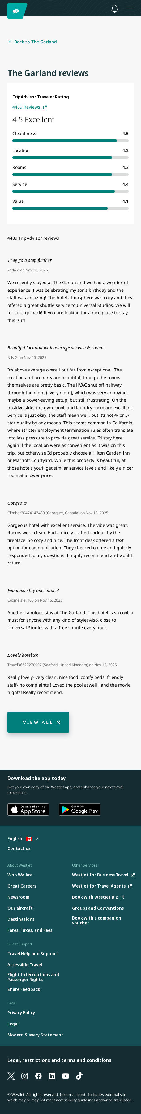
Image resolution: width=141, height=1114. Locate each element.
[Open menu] (130, 8)
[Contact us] (18, 848)
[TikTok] (79, 1075)
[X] (11, 1075)
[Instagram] (24, 1075)
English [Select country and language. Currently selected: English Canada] (22, 838)
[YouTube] (65, 1075)
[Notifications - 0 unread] (114, 9)
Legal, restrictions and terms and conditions (59, 1060)
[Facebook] (38, 1075)
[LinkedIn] (52, 1075)
